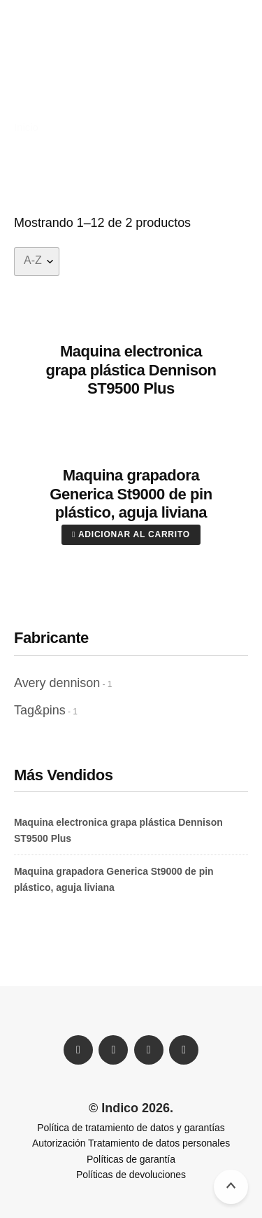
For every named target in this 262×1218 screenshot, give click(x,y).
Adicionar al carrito (131, 534)
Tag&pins (40, 710)
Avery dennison (57, 683)
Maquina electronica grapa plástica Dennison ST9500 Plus (130, 369)
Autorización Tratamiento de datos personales (131, 1143)
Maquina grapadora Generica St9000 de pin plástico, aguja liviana (131, 493)
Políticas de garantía (131, 1159)
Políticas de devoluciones (131, 1174)
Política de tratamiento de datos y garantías (130, 1127)
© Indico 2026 (129, 1108)
